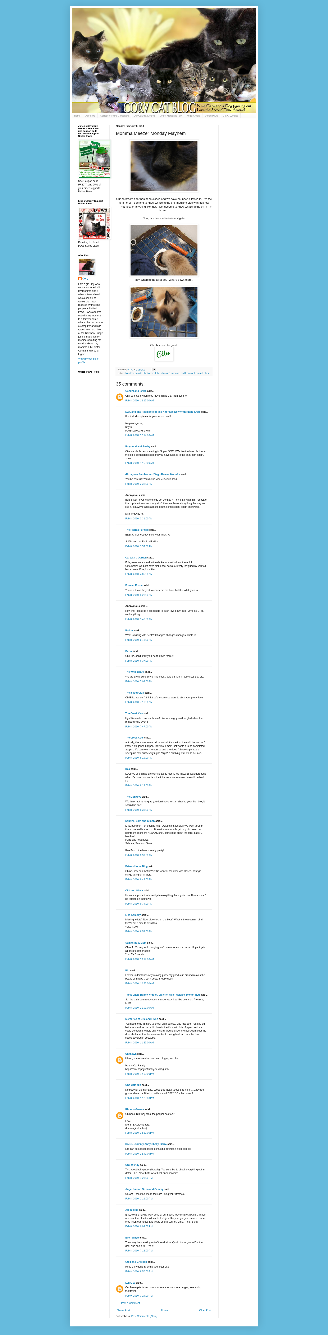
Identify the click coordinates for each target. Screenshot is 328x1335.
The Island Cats (134, 692)
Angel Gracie (193, 115)
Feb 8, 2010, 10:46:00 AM (139, 983)
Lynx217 (130, 1282)
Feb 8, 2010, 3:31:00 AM (138, 518)
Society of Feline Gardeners (114, 115)
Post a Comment (130, 1303)
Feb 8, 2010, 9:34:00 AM (138, 903)
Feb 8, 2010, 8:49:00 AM (138, 879)
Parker (129, 630)
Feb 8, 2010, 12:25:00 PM (139, 1098)
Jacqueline (131, 1209)
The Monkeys (133, 796)
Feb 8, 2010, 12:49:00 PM (139, 1153)
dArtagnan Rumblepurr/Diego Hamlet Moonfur (152, 474)
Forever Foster (134, 585)
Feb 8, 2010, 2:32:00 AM (138, 483)
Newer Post (123, 1310)
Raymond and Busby (137, 446)
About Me (90, 115)
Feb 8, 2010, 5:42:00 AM (138, 619)
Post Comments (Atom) (144, 1316)
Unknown (131, 1053)
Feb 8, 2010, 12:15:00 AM (139, 400)
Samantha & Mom (135, 942)
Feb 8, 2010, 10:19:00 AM (139, 959)
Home (77, 115)
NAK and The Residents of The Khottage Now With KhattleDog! (163, 411)
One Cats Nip (133, 1085)
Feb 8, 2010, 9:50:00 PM (138, 1271)
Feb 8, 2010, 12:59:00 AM (139, 463)
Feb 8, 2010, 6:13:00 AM (138, 639)
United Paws (211, 115)
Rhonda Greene (134, 1109)
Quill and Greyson (136, 1261)
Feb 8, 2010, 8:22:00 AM (138, 785)
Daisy (128, 651)
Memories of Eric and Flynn (141, 1019)
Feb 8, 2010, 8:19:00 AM (138, 757)
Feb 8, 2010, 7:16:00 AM (138, 702)
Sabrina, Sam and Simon (140, 821)
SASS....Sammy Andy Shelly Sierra (146, 1144)
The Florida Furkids (137, 529)
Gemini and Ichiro (135, 391)
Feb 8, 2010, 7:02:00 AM (138, 681)
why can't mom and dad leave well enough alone (185, 373)
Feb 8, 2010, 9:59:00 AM (138, 931)
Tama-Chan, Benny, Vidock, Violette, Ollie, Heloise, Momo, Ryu (162, 994)
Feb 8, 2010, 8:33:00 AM (138, 809)
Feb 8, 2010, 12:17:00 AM (139, 435)
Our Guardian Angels (144, 115)
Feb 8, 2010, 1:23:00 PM (138, 1177)
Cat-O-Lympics (230, 115)
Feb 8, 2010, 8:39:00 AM (138, 855)
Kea (127, 769)
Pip (127, 970)
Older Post (205, 1310)
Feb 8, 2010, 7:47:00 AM (138, 726)
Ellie (157, 373)
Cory (85, 278)
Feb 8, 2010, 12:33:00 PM (139, 1132)
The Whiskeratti (134, 671)
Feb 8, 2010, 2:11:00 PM (138, 1198)
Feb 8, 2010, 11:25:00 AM (139, 1042)
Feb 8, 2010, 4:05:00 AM (138, 574)
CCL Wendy (132, 1165)
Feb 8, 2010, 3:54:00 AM (138, 546)
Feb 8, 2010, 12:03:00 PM (139, 1073)
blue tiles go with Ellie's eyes (140, 373)
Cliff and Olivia (134, 890)
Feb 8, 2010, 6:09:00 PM (138, 1226)
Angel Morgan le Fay (171, 115)
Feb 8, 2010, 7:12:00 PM (138, 1250)
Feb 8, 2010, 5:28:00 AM (138, 595)
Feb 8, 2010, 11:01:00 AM (139, 1007)
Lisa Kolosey (133, 915)
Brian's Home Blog (136, 866)
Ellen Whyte (132, 1237)
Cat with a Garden (136, 557)
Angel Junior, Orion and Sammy (144, 1189)
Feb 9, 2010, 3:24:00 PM (138, 1295)
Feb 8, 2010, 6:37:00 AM (138, 660)
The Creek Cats (134, 713)
